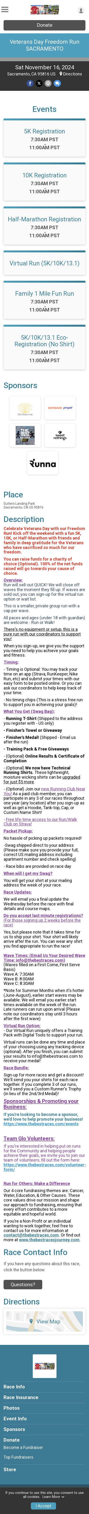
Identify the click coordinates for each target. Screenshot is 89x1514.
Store (10, 1469)
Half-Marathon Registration (44, 219)
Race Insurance (21, 1397)
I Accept (43, 1506)
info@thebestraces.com (40, 960)
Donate (44, 25)
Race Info (14, 1387)
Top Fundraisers (18, 1457)
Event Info (15, 1419)
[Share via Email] (48, 83)
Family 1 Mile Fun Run (44, 293)
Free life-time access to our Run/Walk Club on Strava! (40, 822)
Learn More (53, 1497)
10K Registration (44, 175)
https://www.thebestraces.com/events (41, 1123)
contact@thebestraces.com (31, 1235)
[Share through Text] (57, 83)
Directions (72, 74)
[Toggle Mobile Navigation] (4, 9)
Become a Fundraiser (23, 1447)
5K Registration (44, 131)
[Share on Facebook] (30, 83)
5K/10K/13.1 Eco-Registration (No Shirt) (44, 341)
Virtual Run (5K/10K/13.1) (44, 263)
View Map (44, 1321)
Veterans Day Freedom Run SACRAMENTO (45, 45)
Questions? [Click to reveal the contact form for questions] (23, 1284)
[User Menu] (81, 10)
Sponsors (14, 1429)
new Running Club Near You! (44, 791)
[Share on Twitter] (39, 83)
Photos (12, 1408)
